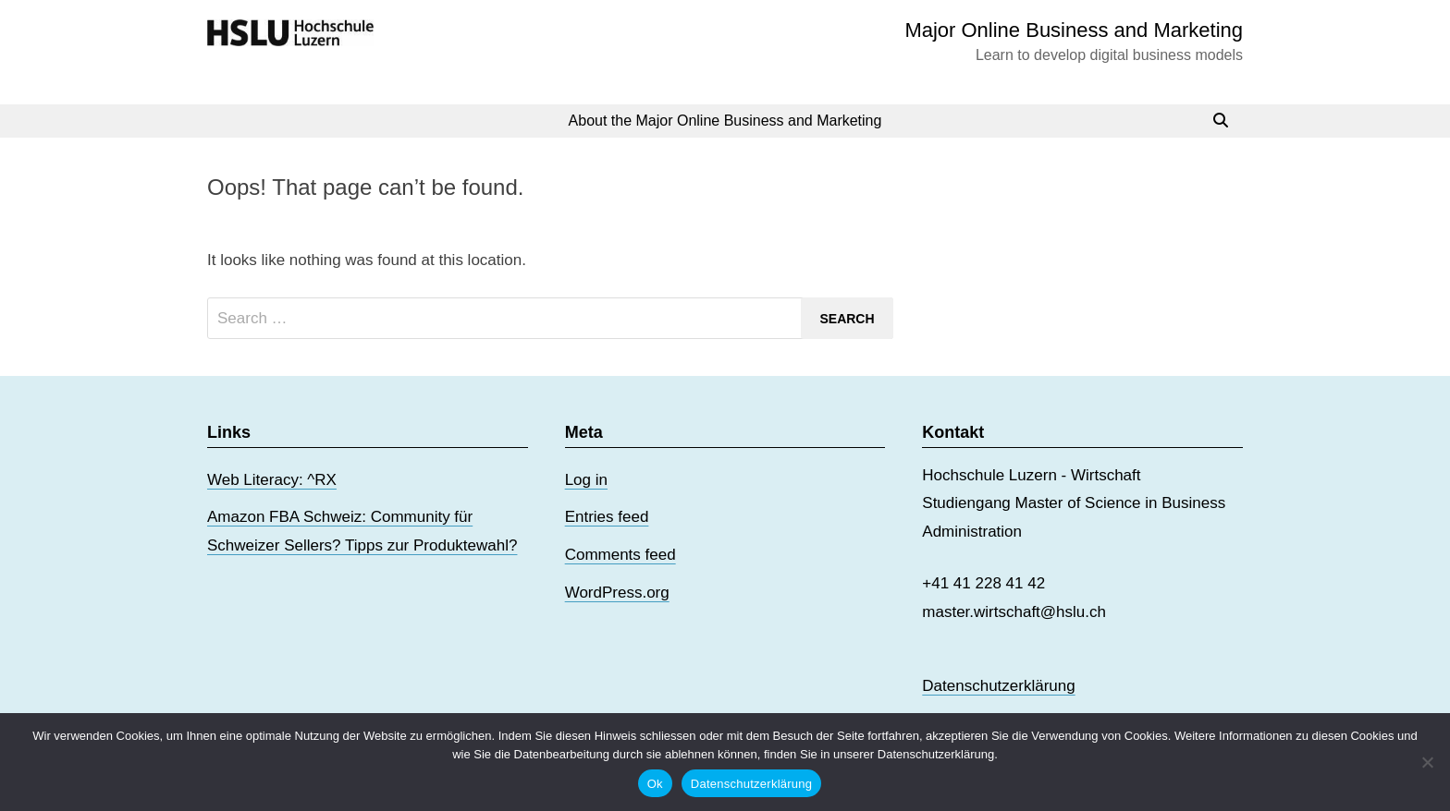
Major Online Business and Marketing (1073, 30)
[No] (1427, 762)
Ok (655, 784)
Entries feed (607, 517)
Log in (586, 480)
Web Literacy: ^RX (272, 480)
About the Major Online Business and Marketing (725, 120)
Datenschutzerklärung (998, 686)
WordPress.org (617, 592)
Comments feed (620, 554)
